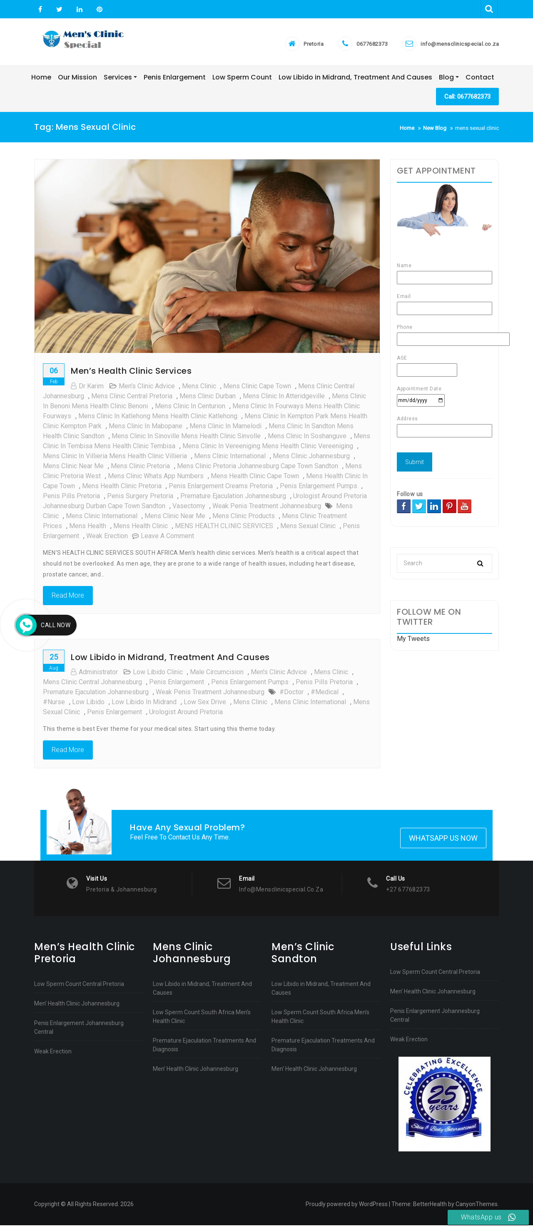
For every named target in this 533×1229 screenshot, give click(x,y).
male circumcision (217, 675)
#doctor (291, 695)
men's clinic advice (147, 389)
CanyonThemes (477, 1207)
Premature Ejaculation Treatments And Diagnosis (204, 1048)
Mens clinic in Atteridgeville (284, 399)
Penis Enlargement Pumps (318, 489)
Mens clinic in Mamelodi (225, 429)
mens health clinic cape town (255, 479)
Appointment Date (421, 397)
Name (444, 274)
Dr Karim (87, 389)
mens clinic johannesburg (311, 459)
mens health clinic (140, 529)
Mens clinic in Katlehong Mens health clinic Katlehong (157, 419)
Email (444, 305)
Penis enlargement (114, 715)
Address (444, 428)
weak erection (107, 539)
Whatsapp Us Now (443, 841)
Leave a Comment (167, 539)
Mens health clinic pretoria (122, 489)
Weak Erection (53, 1055)
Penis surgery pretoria (140, 499)
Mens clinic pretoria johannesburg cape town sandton (257, 469)
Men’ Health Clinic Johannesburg (77, 1007)
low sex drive (205, 705)
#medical (325, 695)
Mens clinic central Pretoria (131, 399)
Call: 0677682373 (467, 99)
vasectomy (188, 509)
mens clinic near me (73, 469)
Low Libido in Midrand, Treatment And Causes (170, 660)
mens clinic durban (207, 399)
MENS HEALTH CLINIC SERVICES (224, 529)
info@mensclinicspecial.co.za (460, 45)
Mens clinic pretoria (140, 469)
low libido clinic (158, 675)
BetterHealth (430, 1207)
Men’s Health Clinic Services (131, 374)
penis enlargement (176, 685)
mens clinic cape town (257, 389)
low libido (88, 705)
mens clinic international (230, 459)
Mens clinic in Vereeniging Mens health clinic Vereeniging (267, 449)
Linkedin (79, 9)
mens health (87, 529)
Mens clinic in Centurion (190, 409)
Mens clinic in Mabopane (145, 429)
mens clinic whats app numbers (156, 479)
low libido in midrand (144, 705)
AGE (427, 367)
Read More (68, 598)
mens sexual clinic (308, 529)
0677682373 (372, 45)
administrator (94, 675)
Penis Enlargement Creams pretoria (221, 489)
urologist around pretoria (186, 715)
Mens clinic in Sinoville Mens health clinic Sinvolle (186, 439)
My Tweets (413, 642)
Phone (444, 336)
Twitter (59, 9)
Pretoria (314, 45)
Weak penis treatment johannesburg (266, 509)
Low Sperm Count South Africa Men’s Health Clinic (202, 1020)
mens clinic (199, 389)
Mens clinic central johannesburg (92, 685)
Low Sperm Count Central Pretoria (79, 987)
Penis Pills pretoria (71, 499)
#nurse (54, 705)
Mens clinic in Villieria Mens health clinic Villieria (115, 459)
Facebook (40, 9)
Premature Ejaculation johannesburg (233, 499)
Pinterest (98, 9)
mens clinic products (243, 519)
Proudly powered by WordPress (347, 1207)
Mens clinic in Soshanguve (307, 439)
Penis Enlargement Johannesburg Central (79, 1031)
